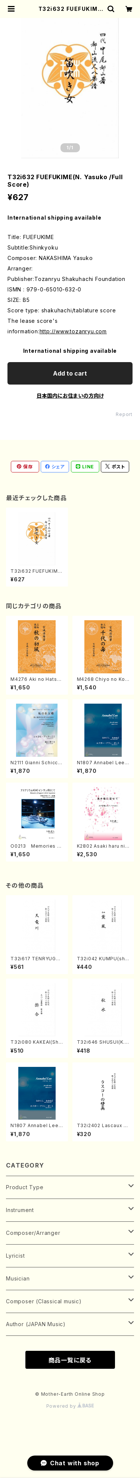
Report (124, 414)
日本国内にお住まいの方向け (70, 395)
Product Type (25, 1187)
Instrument (20, 1210)
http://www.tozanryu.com (73, 331)
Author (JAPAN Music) (36, 1324)
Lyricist (15, 1255)
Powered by (70, 1406)
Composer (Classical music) (44, 1301)
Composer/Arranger (33, 1233)
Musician (17, 1278)
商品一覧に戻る (70, 1360)
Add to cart (70, 373)
